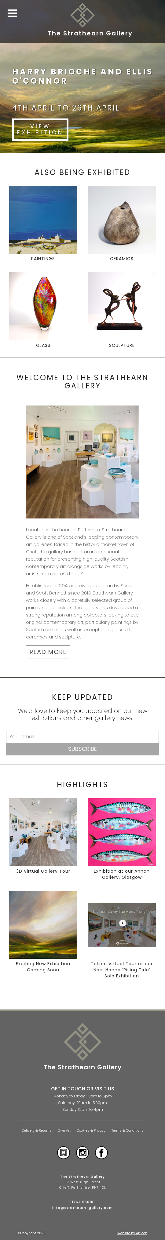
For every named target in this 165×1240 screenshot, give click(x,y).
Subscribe (82, 749)
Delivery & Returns (37, 1131)
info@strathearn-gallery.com (82, 1207)
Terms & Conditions (128, 1131)
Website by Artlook (132, 1233)
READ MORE (48, 652)
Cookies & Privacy (91, 1131)
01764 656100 (82, 1201)
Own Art (64, 1131)
